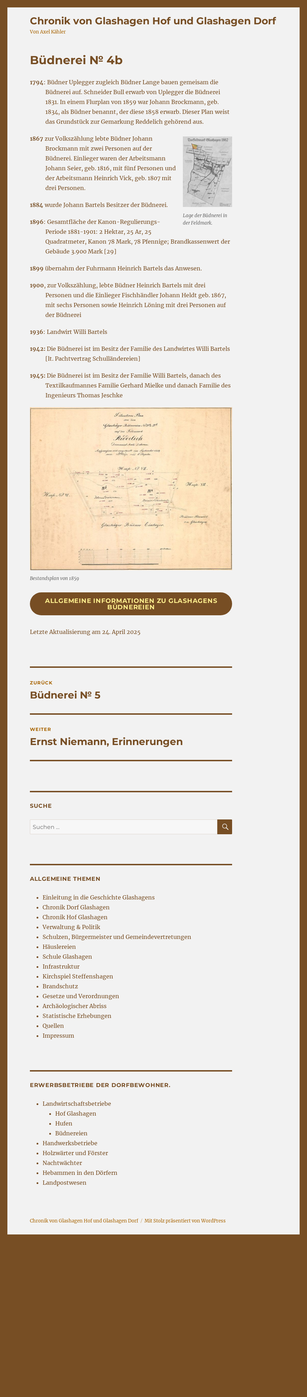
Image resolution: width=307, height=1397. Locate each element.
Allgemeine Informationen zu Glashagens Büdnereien (131, 604)
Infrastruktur (61, 966)
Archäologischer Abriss (75, 1005)
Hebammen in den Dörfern (80, 1172)
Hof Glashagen (75, 1113)
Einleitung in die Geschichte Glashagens (99, 897)
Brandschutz (60, 986)
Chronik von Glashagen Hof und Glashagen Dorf (153, 21)
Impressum (58, 1035)
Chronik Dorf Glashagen (76, 907)
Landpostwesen (65, 1182)
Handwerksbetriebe (70, 1143)
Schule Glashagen (67, 956)
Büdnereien (71, 1133)
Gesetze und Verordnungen (81, 996)
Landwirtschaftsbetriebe (77, 1103)
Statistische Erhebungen (77, 1015)
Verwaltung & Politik (71, 927)
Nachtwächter (62, 1162)
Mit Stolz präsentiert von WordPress (185, 1221)
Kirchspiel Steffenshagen (78, 976)
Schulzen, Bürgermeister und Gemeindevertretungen (117, 936)
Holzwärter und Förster (75, 1153)
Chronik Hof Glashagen (75, 917)
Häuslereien (59, 946)
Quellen (53, 1025)
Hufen (63, 1123)
